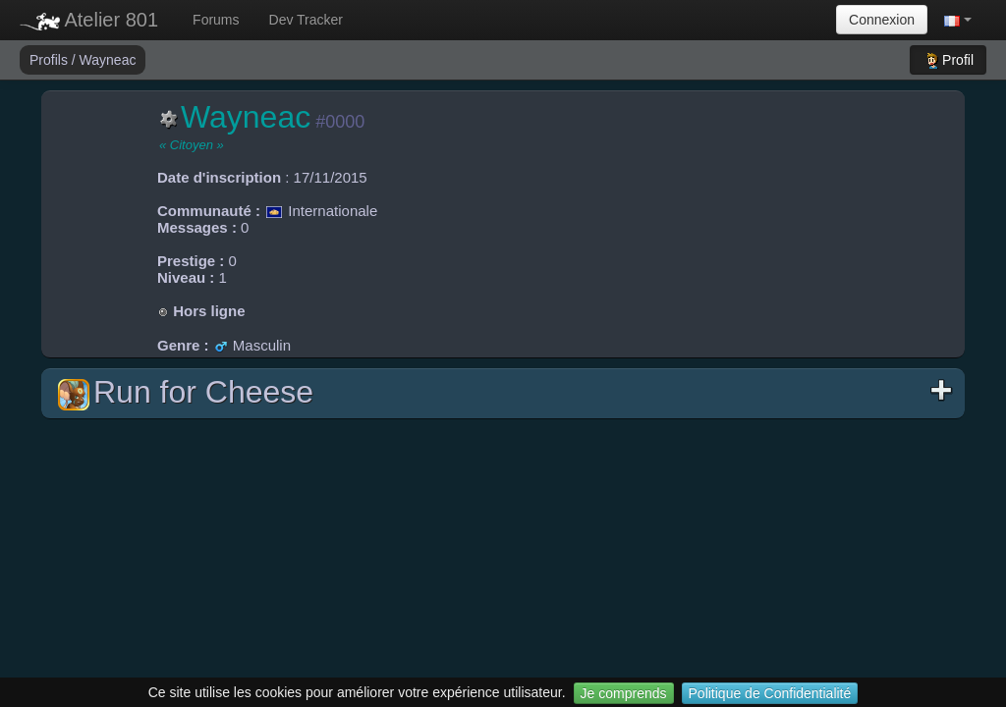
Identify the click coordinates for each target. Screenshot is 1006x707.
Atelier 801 (89, 19)
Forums (216, 19)
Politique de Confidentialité (770, 693)
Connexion (882, 19)
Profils (50, 60)
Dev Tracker (306, 19)
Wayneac (108, 60)
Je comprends (624, 693)
